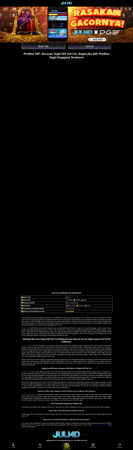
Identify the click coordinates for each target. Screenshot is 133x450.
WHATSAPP (93, 445)
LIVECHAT (119, 445)
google (86, 400)
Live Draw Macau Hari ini (100, 425)
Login (89, 46)
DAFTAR (40, 445)
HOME (13, 445)
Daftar (43, 46)
